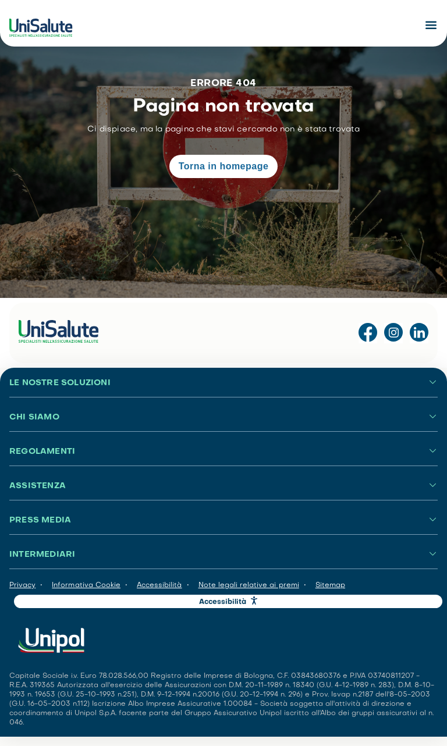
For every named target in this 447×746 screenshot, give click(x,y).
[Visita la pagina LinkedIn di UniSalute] (419, 333)
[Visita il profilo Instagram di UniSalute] (393, 333)
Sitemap (330, 585)
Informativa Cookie (86, 585)
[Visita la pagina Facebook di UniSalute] (368, 333)
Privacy (22, 585)
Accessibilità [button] (223, 602)
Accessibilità (159, 585)
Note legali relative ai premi (248, 585)
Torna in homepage (224, 166)
